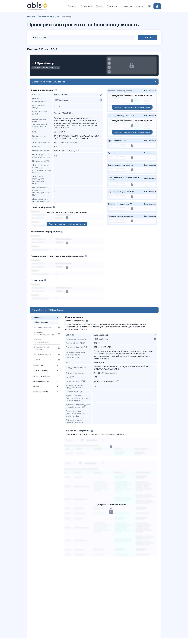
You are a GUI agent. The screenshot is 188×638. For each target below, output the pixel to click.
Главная (31, 16)
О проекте (72, 6)
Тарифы (99, 6)
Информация (126, 6)
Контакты (140, 6)
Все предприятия (46, 16)
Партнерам (112, 6)
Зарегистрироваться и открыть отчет (67, 224)
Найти (148, 37)
